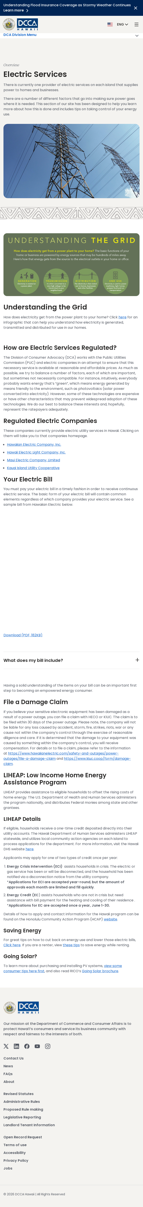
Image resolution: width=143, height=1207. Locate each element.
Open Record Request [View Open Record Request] (22, 1137)
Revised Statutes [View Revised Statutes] (18, 1093)
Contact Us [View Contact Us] (13, 1058)
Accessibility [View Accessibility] (14, 1152)
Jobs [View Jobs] (7, 1168)
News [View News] (8, 1066)
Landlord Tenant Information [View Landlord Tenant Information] (29, 1125)
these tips (71, 945)
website (110, 919)
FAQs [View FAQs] (8, 1073)
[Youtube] (37, 1046)
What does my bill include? (33, 660)
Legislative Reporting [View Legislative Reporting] (22, 1117)
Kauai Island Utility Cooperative (33, 467)
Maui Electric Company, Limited (33, 460)
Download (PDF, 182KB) (22, 635)
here (123, 317)
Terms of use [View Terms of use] (15, 1144)
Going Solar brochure (100, 971)
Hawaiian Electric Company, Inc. (34, 444)
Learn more (16, 10)
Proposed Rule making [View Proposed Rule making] (23, 1109)
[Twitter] (6, 1046)
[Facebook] (26, 1046)
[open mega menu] (136, 24)
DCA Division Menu (71, 35)
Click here (12, 945)
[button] (118, 24)
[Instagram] (47, 1046)
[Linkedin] (16, 1046)
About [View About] (8, 1081)
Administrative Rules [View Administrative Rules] (21, 1101)
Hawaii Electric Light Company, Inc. (36, 452)
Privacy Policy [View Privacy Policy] (15, 1160)
